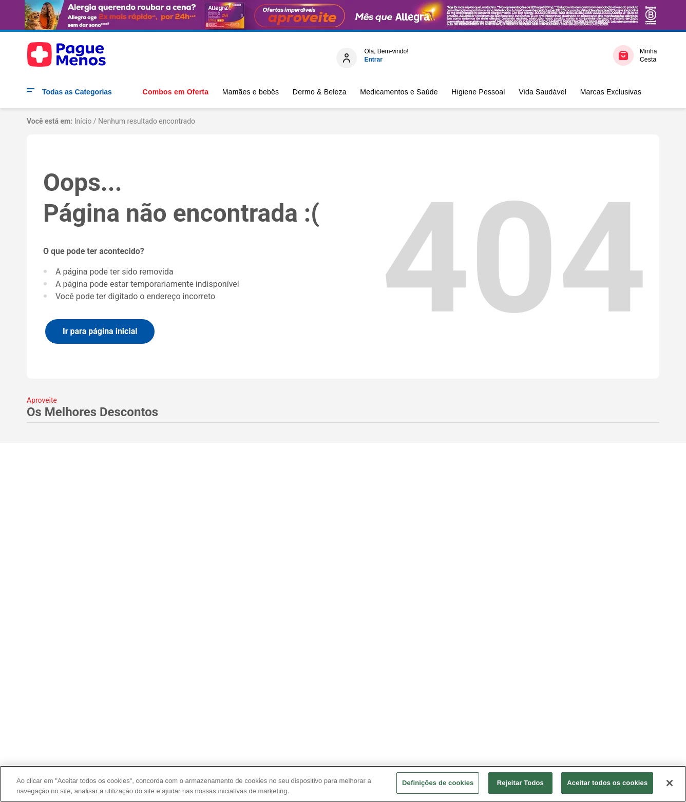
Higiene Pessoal (478, 92)
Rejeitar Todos (520, 783)
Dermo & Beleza (320, 92)
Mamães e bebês (250, 92)
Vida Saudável (542, 92)
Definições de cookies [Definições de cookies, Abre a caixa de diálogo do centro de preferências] (437, 783)
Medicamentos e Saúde (398, 92)
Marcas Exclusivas (611, 92)
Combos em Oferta (176, 92)
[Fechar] (669, 783)
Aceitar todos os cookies (607, 783)
